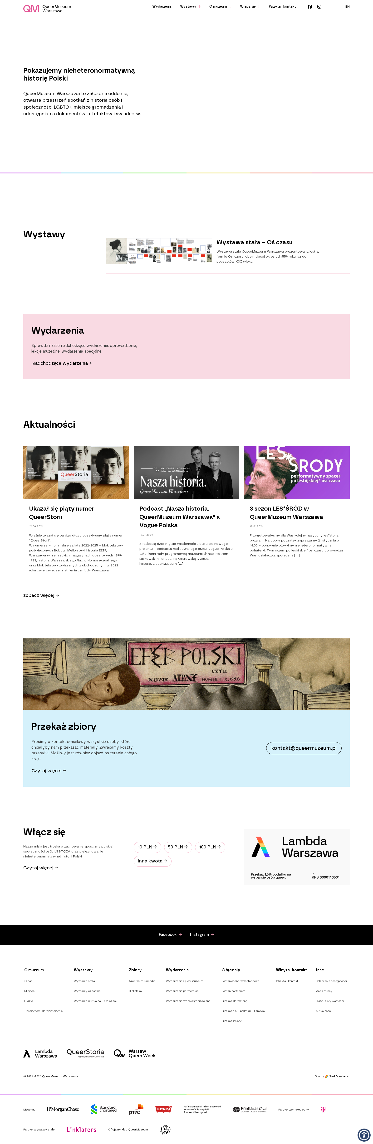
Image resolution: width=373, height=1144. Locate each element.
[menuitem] (347, 7)
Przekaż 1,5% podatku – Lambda (243, 1011)
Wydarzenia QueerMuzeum (184, 981)
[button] (364, 1135)
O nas (28, 981)
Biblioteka (135, 991)
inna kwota (152, 861)
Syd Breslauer (339, 1076)
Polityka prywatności (329, 1001)
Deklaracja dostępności (331, 981)
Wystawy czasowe (87, 991)
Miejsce (29, 991)
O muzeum (220, 6)
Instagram (319, 7)
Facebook (309, 7)
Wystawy (190, 6)
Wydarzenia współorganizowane (188, 1001)
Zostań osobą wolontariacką (240, 981)
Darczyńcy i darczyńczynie (43, 1011)
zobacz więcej (41, 595)
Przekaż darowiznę (234, 1001)
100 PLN (210, 847)
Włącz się (250, 6)
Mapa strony (324, 991)
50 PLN (178, 847)
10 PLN (147, 847)
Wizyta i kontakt (282, 6)
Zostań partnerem (233, 991)
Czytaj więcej (41, 868)
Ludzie (28, 1001)
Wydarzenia (162, 6)
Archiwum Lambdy (142, 981)
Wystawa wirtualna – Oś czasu (96, 1001)
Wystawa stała (84, 981)
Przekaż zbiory (231, 1021)
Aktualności (323, 1011)
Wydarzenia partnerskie (182, 991)
